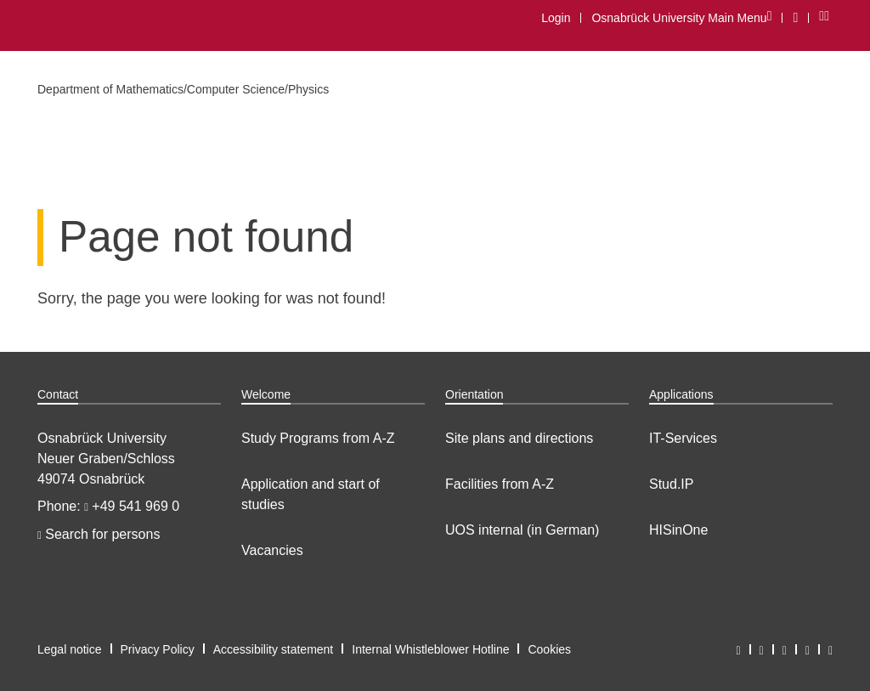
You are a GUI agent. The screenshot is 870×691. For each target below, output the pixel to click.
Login (555, 18)
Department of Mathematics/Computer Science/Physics (183, 89)
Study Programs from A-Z (318, 438)
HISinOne (678, 530)
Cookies (549, 649)
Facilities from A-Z (499, 484)
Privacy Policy (158, 649)
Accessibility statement (273, 649)
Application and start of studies (310, 494)
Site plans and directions (519, 438)
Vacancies (272, 550)
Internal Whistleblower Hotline (430, 649)
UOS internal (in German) (522, 530)
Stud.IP (671, 484)
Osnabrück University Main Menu (680, 17)
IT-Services (683, 438)
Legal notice (69, 649)
